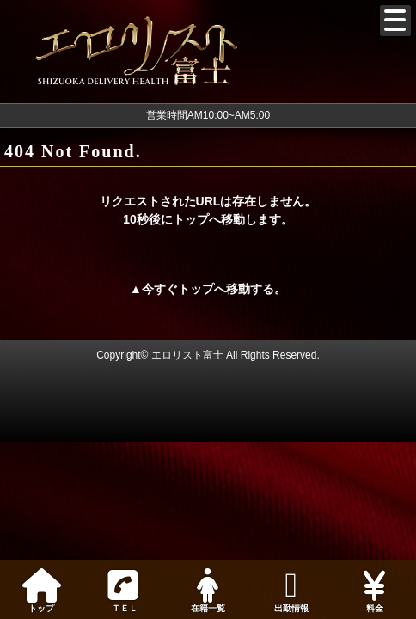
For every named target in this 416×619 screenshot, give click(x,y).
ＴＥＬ (123, 591)
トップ (41, 590)
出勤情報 (291, 590)
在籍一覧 (208, 590)
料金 (374, 590)
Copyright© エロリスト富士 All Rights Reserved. (208, 355)
